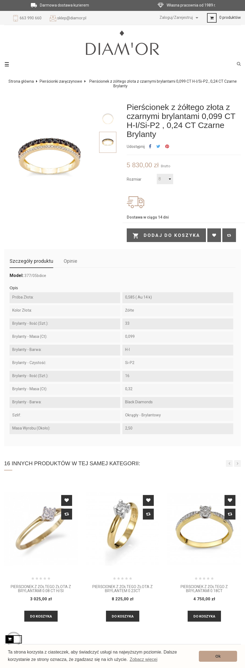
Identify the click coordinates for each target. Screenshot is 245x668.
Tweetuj (158, 146)
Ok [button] (218, 656)
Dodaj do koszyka (166, 235)
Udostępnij (150, 146)
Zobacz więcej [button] (143, 659)
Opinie (70, 261)
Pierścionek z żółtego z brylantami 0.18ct (204, 589)
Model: (16, 275)
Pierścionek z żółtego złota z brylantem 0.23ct (122, 589)
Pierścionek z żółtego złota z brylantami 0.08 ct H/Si (41, 589)
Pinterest (167, 146)
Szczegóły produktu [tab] (31, 261)
